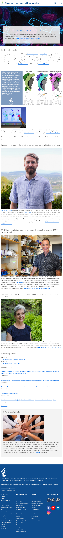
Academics (35, 494)
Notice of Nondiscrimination (8, 490)
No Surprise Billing (21, 509)
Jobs (2, 509)
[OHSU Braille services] (49, 502)
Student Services (36, 509)
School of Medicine (36, 497)
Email (33, 518)
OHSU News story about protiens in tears (49, 347)
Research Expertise (21, 531)
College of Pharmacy (37, 505)
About (18, 516)
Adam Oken (43, 54)
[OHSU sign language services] (53, 502)
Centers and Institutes (22, 520)
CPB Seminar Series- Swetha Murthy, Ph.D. (13, 359)
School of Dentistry (36, 501)
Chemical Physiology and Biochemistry (22, 3)
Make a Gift (4, 511)
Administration (20, 518)
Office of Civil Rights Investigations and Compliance (6, 522)
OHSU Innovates (20, 529)
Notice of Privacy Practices (8, 488)
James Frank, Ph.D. (6, 210)
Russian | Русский (5, 500)
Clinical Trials (19, 505)
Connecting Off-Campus (38, 520)
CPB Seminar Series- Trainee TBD (10, 363)
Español (3, 498)
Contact (3, 496)
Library (18, 527)
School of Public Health (37, 503)
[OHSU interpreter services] (58, 502)
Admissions (34, 507)
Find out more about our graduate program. (28, 38)
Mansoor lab (17, 129)
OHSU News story (23, 64)
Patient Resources (21, 494)
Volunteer (3, 528)
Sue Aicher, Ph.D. (5, 341)
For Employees (36, 514)
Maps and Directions (6, 507)
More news (4, 406)
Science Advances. (43, 64)
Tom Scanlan (19, 282)
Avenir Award (27, 212)
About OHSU (5, 505)
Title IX (3, 526)
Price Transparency (21, 507)
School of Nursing (36, 499)
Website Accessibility (6, 514)
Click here (38, 452)
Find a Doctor (19, 499)
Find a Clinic (19, 501)
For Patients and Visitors (22, 503)
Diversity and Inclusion (7, 518)
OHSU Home (4, 494)
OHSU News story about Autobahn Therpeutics (36, 288)
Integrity (3, 516)
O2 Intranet (35, 516)
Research (19, 514)
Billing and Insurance (21, 497)
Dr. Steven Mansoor (32, 54)
